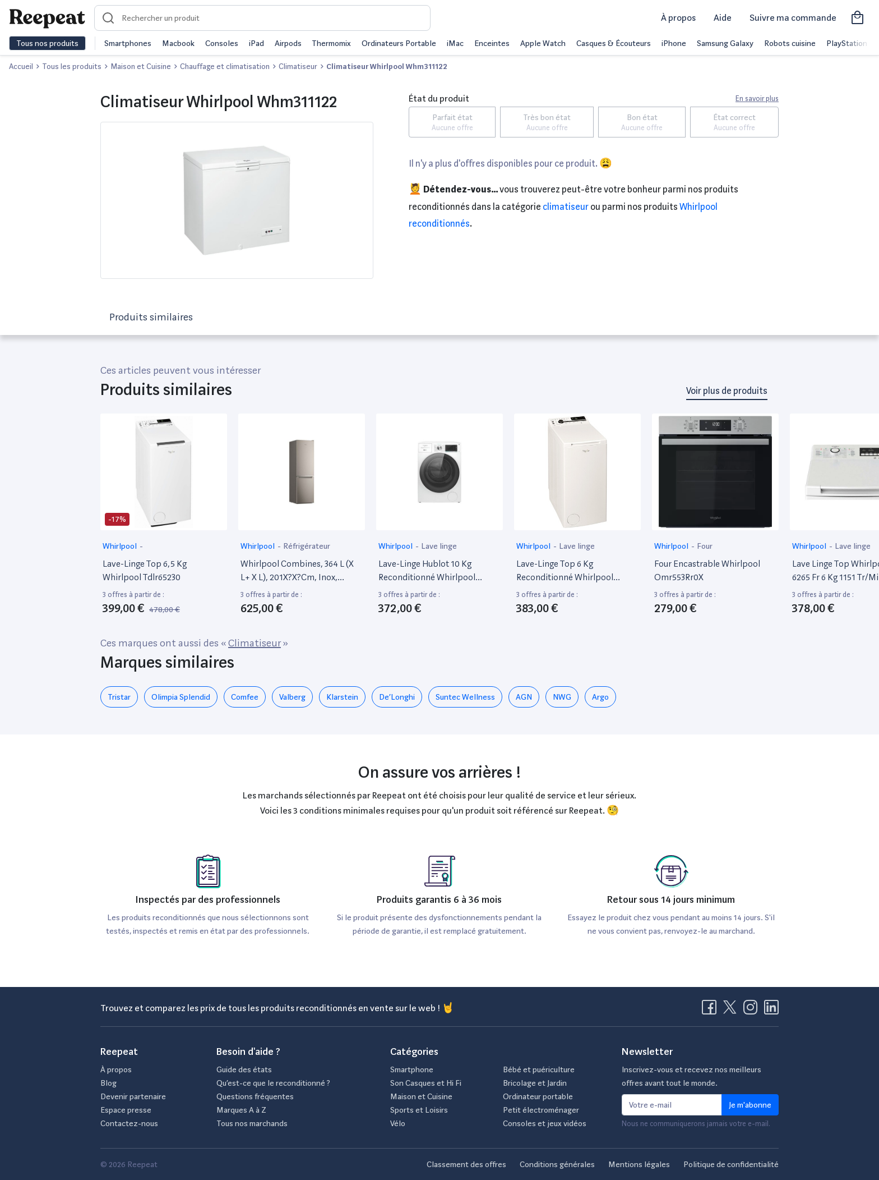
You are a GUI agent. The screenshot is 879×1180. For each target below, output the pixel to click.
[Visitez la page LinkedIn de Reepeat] (771, 1010)
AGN (524, 696)
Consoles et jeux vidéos (544, 1123)
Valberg (292, 696)
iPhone (673, 43)
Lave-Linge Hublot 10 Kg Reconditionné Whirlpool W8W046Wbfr (426, 571)
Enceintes (492, 43)
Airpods (288, 43)
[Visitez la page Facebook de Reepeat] (711, 1010)
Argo (600, 696)
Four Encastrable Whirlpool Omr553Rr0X (707, 570)
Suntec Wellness (465, 696)
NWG (562, 696)
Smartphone (411, 1069)
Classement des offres (466, 1164)
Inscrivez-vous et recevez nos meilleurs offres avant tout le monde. (691, 1076)
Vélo (397, 1123)
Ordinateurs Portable (399, 43)
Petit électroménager (541, 1109)
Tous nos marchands (252, 1123)
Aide (723, 17)
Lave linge (439, 545)
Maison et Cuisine (421, 1096)
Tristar (119, 696)
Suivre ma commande (793, 17)
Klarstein (342, 696)
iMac (455, 43)
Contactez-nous (129, 1123)
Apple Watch (543, 43)
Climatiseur (566, 206)
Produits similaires (151, 317)
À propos (678, 17)
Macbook (178, 43)
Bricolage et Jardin (535, 1082)
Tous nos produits (47, 43)
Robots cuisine (790, 43)
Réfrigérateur (306, 545)
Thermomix (331, 43)
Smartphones (127, 43)
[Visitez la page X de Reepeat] (732, 1010)
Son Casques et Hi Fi (425, 1082)
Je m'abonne (750, 1104)
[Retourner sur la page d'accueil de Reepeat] (47, 17)
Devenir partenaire (133, 1096)
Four (705, 545)
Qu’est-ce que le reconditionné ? (273, 1082)
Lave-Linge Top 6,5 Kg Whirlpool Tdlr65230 (145, 570)
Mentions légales (639, 1164)
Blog (108, 1082)
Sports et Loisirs (419, 1109)
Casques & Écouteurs (613, 43)
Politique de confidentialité (731, 1164)
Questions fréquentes (255, 1096)
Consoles (221, 43)
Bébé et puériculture (539, 1069)
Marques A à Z (241, 1109)
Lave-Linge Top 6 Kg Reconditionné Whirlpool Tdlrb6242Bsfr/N (564, 571)
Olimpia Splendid (180, 696)
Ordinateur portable (538, 1096)
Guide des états (244, 1069)
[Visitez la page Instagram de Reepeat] (752, 1010)
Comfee (244, 696)
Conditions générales (557, 1164)
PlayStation (846, 43)
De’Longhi (397, 696)
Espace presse (125, 1109)
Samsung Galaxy (725, 43)
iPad (256, 43)
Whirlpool (120, 545)
